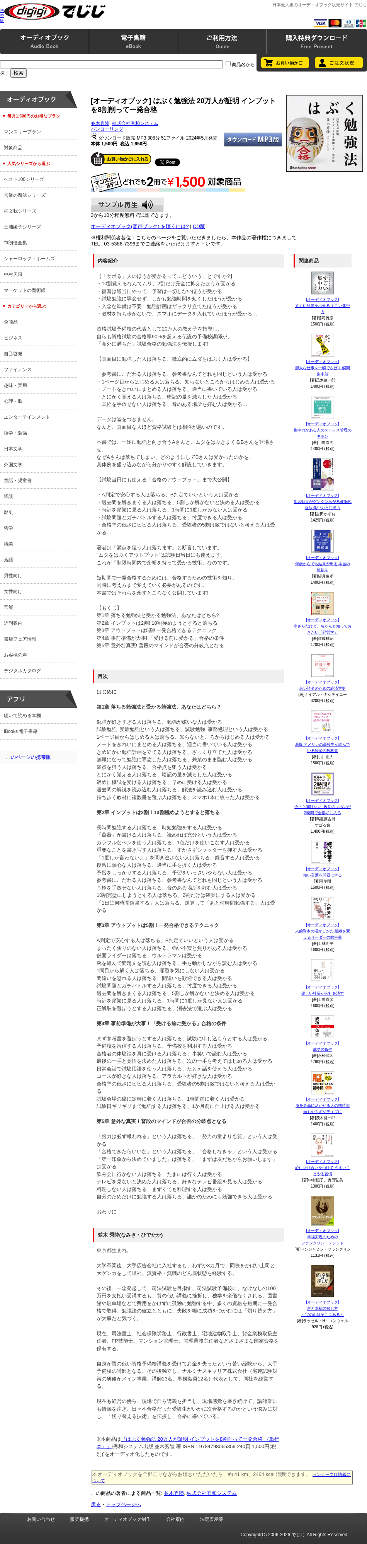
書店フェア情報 (20, 639)
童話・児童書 (18, 480)
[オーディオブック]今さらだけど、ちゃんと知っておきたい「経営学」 (323, 626)
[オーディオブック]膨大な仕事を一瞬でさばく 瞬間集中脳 (322, 368)
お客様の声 (15, 655)
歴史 (8, 512)
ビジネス (13, 338)
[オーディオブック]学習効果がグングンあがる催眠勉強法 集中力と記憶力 (323, 501)
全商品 (11, 322)
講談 (8, 544)
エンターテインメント (27, 417)
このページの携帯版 (28, 757)
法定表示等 (211, 1519)
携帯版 (2, 16)
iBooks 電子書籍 (20, 731)
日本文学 (13, 449)
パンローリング (107, 129)
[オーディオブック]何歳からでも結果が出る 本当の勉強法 (322, 564)
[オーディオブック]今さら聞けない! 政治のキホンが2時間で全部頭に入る (322, 806)
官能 (8, 607)
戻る (96, 1504)
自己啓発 (13, 353)
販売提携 (79, 1519)
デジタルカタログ (22, 670)
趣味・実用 (15, 385)
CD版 (199, 226)
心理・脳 (13, 401)
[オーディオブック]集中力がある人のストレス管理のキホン (323, 430)
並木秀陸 (100, 123)
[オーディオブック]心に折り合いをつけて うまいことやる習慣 (322, 1167)
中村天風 (13, 274)
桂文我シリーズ (20, 211)
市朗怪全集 (15, 242)
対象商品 (13, 147)
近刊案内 (13, 623)
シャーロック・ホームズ (29, 258)
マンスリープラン (22, 132)
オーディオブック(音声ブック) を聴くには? (140, 226)
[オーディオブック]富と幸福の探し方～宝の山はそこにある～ (322, 1308)
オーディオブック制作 (127, 1519)
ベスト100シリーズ (24, 179)
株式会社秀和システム (135, 123)
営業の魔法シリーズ (25, 195)
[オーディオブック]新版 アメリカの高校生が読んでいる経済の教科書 (322, 744)
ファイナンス (18, 369)
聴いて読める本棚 (22, 715)
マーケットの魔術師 (25, 290)
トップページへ (123, 1504)
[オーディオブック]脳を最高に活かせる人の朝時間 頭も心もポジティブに (323, 1105)
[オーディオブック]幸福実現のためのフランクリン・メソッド (322, 1237)
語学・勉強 (15, 433)
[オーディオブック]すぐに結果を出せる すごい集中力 (322, 305)
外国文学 (13, 464)
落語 (8, 559)
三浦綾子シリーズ (22, 227)
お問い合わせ (41, 1519)
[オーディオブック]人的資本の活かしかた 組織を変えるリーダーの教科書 (322, 931)
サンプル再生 (127, 204)
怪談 (8, 496)
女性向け (13, 591)
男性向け (13, 575)
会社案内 (175, 1519)
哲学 (8, 528)
